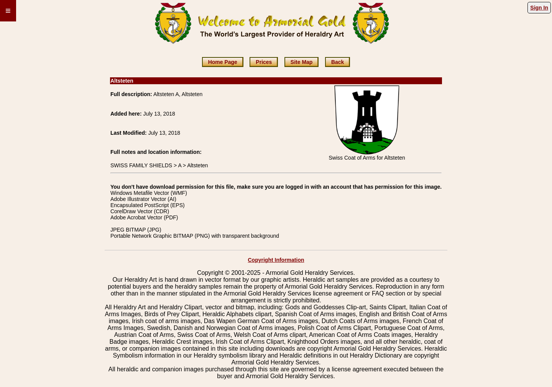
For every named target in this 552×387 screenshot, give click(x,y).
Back (337, 62)
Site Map (302, 62)
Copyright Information (276, 260)
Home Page (222, 62)
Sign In (539, 8)
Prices (264, 62)
